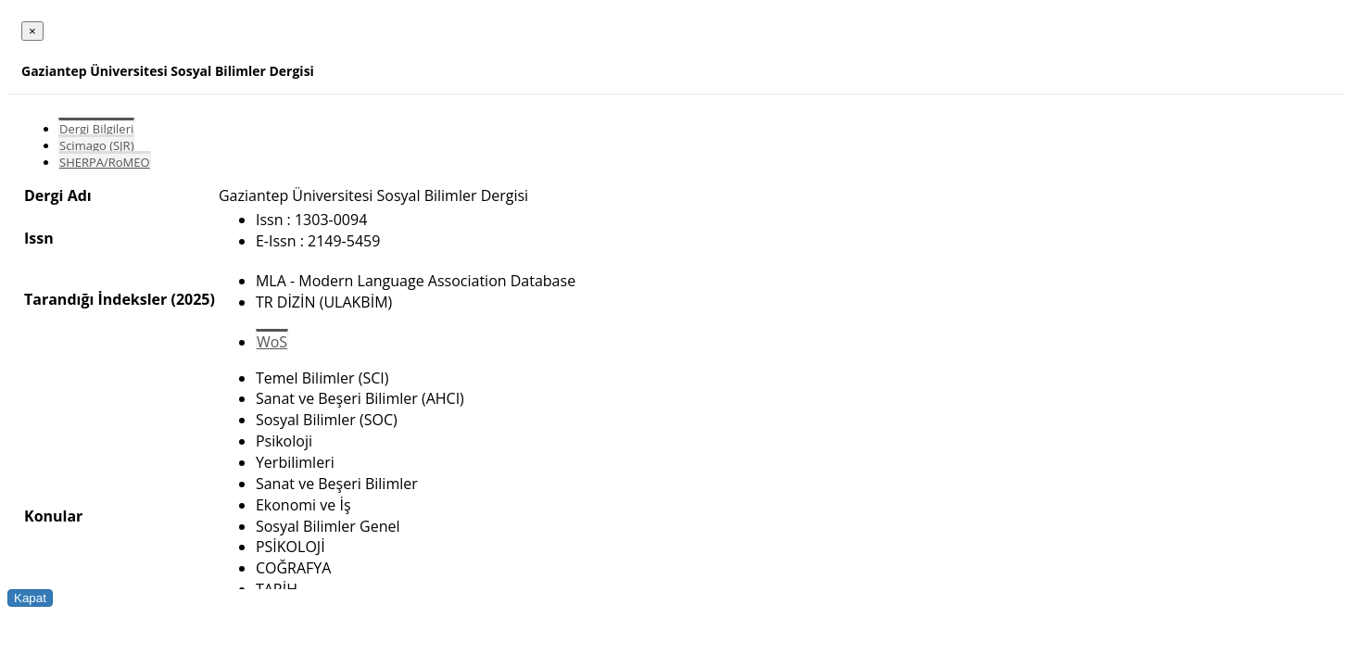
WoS (272, 342)
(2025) (192, 299)
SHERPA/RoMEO (104, 162)
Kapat (30, 598)
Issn (39, 238)
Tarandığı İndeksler (95, 299)
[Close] (32, 31)
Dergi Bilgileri (96, 128)
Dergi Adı (58, 195)
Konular (53, 516)
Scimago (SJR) (96, 145)
